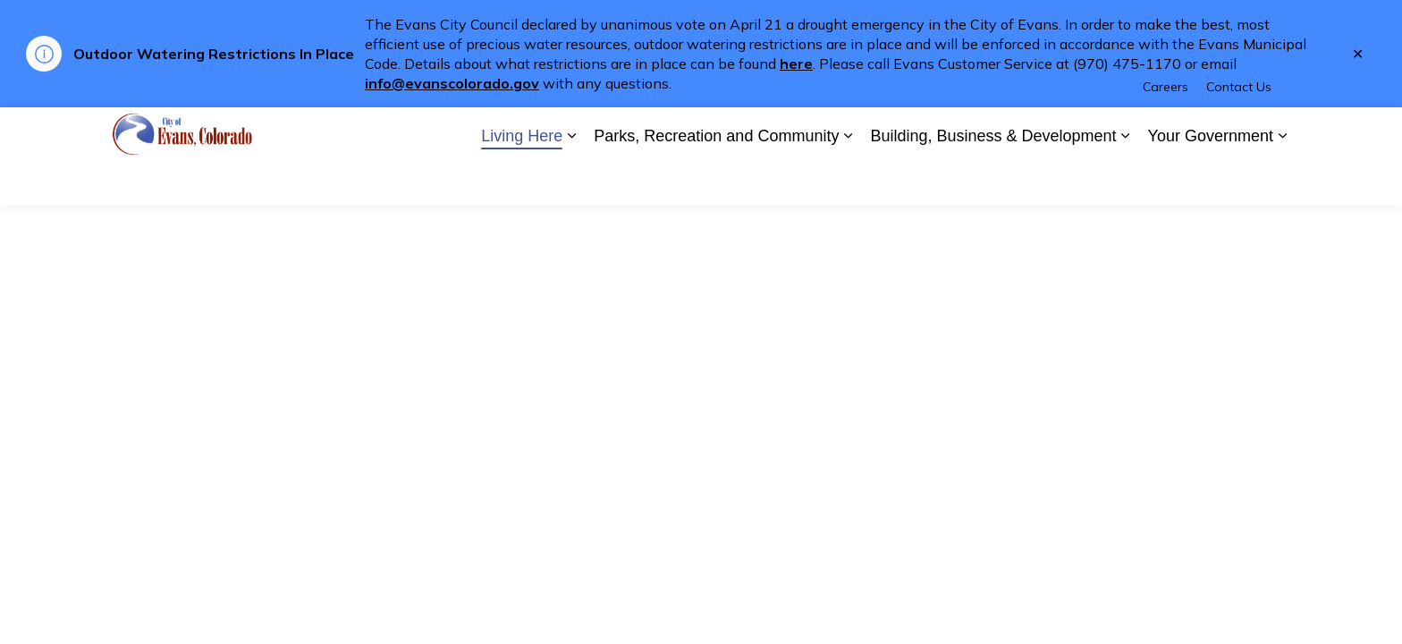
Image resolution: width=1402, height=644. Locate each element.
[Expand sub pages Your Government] (1282, 181)
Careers (1165, 131)
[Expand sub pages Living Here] (571, 181)
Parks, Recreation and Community (716, 181)
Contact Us (1238, 131)
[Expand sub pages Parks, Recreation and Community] (848, 181)
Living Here (521, 181)
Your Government (1210, 181)
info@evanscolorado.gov (452, 83)
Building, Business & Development (993, 181)
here (796, 63)
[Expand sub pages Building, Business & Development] (1126, 181)
